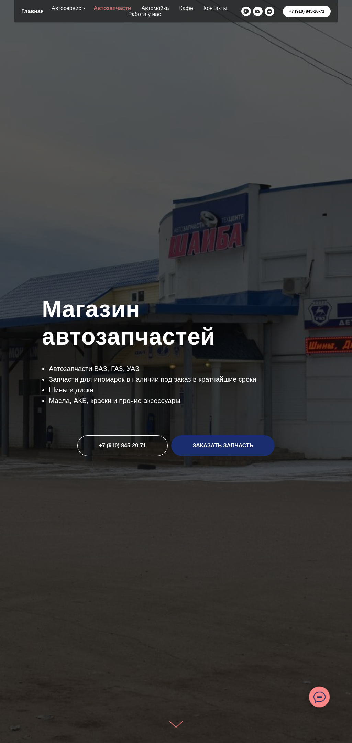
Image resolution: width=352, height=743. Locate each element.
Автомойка (155, 8)
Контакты (215, 8)
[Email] (258, 11)
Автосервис (66, 8)
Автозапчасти (112, 8)
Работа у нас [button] (144, 14)
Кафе (186, 8)
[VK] (269, 11)
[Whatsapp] (246, 11)
